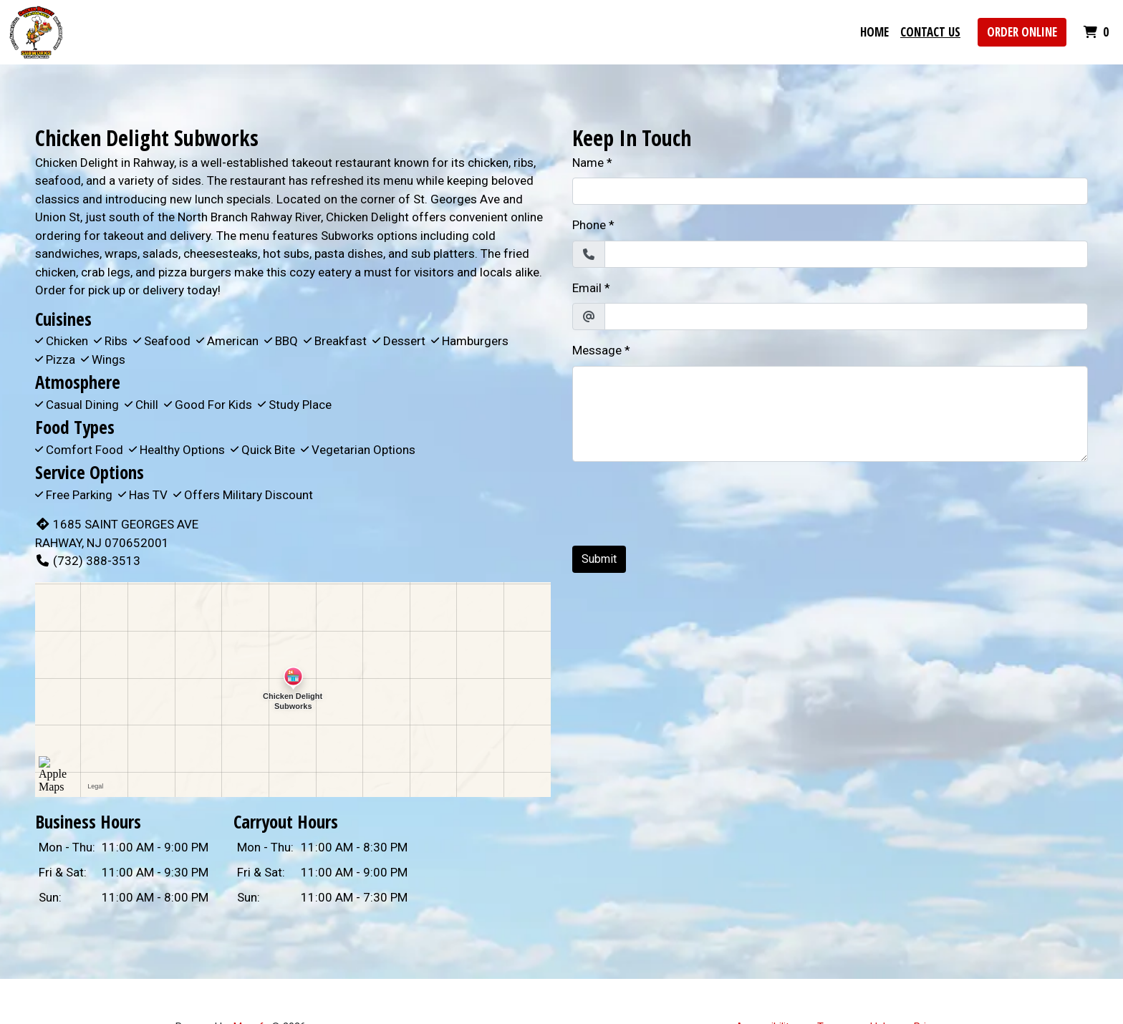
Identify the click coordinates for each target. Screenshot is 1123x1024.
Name (588, 162)
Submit (599, 559)
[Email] (846, 316)
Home (874, 32)
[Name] (830, 191)
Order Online (1022, 32)
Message (597, 350)
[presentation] (681, 501)
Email (587, 288)
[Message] (830, 414)
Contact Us (930, 32)
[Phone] (846, 254)
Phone (589, 225)
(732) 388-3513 (87, 561)
